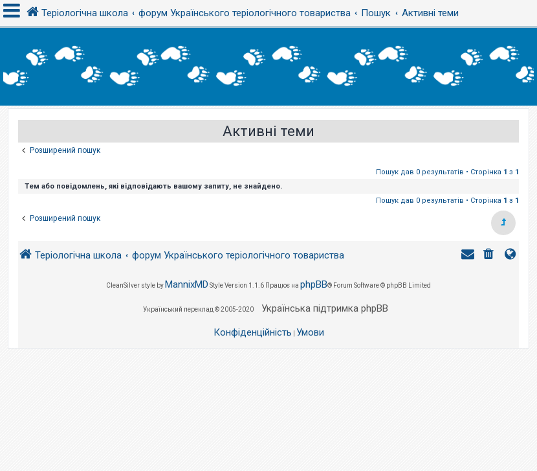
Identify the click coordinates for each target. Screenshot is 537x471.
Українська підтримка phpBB (324, 308)
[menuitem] (489, 255)
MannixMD (186, 284)
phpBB (313, 284)
